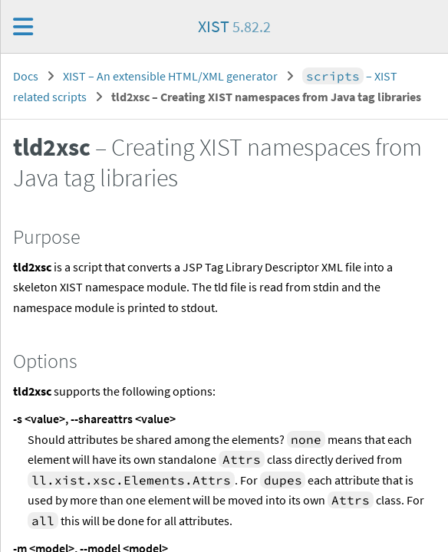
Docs (25, 76)
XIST (234, 26)
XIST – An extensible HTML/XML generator (170, 76)
